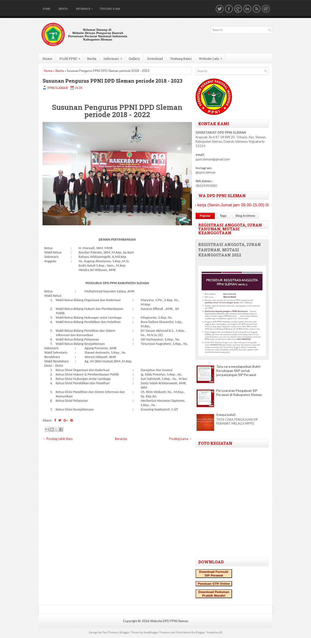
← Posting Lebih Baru (58, 439)
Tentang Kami (110, 8)
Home (47, 8)
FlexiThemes (110, 632)
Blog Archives (245, 216)
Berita (63, 8)
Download (155, 58)
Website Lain (212, 57)
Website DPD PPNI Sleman (169, 621)
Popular (205, 216)
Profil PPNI (71, 57)
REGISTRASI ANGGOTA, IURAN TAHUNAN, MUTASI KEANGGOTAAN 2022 (229, 250)
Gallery (134, 58)
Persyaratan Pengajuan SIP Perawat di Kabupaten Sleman (239, 393)
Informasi (85, 7)
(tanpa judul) (225, 415)
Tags (223, 216)
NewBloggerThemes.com (159, 632)
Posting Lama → (180, 439)
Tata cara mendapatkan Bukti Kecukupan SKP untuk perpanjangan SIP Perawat (238, 371)
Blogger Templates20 (209, 632)
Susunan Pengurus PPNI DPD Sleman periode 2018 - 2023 (112, 80)
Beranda (121, 439)
